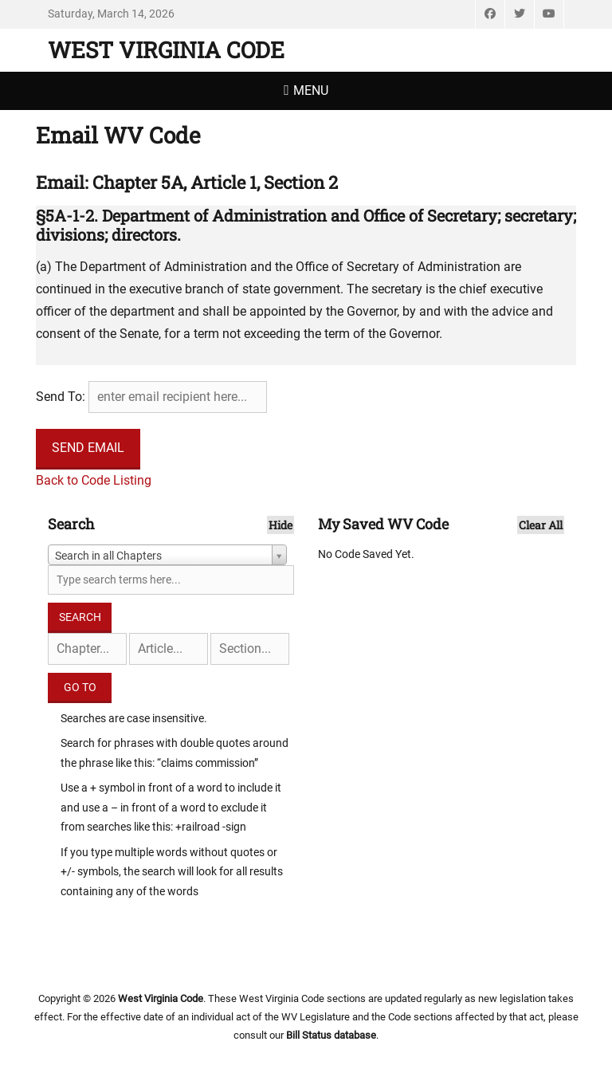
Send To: (60, 396)
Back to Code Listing (93, 480)
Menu (310, 90)
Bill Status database (331, 1035)
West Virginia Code (166, 50)
